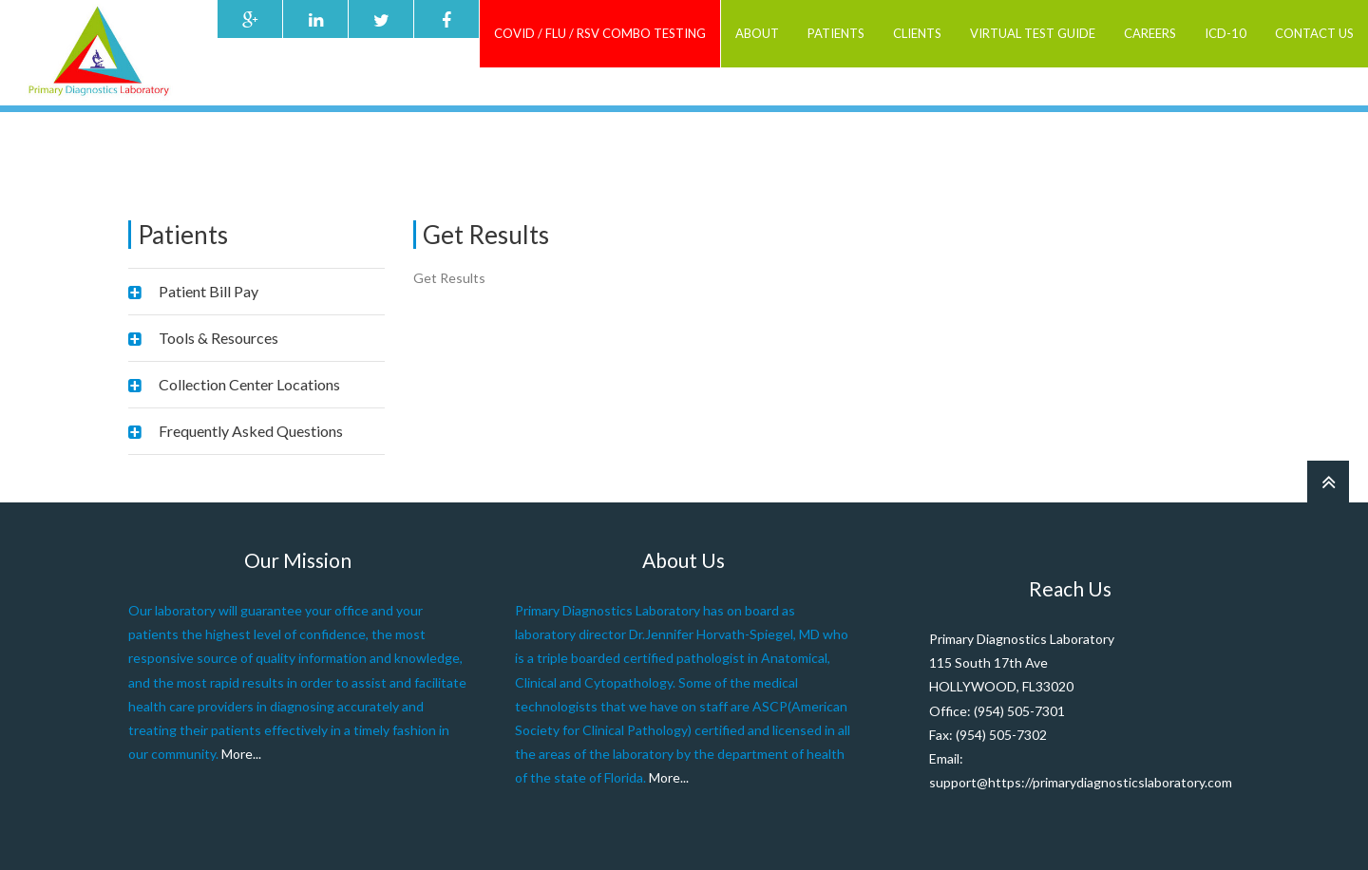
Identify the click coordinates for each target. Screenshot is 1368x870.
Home (996, 142)
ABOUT (757, 33)
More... (241, 754)
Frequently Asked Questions (251, 431)
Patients (836, 33)
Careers (1150, 33)
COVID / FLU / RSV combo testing (600, 33)
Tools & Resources (218, 338)
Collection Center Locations (249, 384)
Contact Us (1314, 33)
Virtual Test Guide (1032, 33)
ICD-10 (1225, 33)
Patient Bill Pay (208, 291)
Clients (917, 33)
